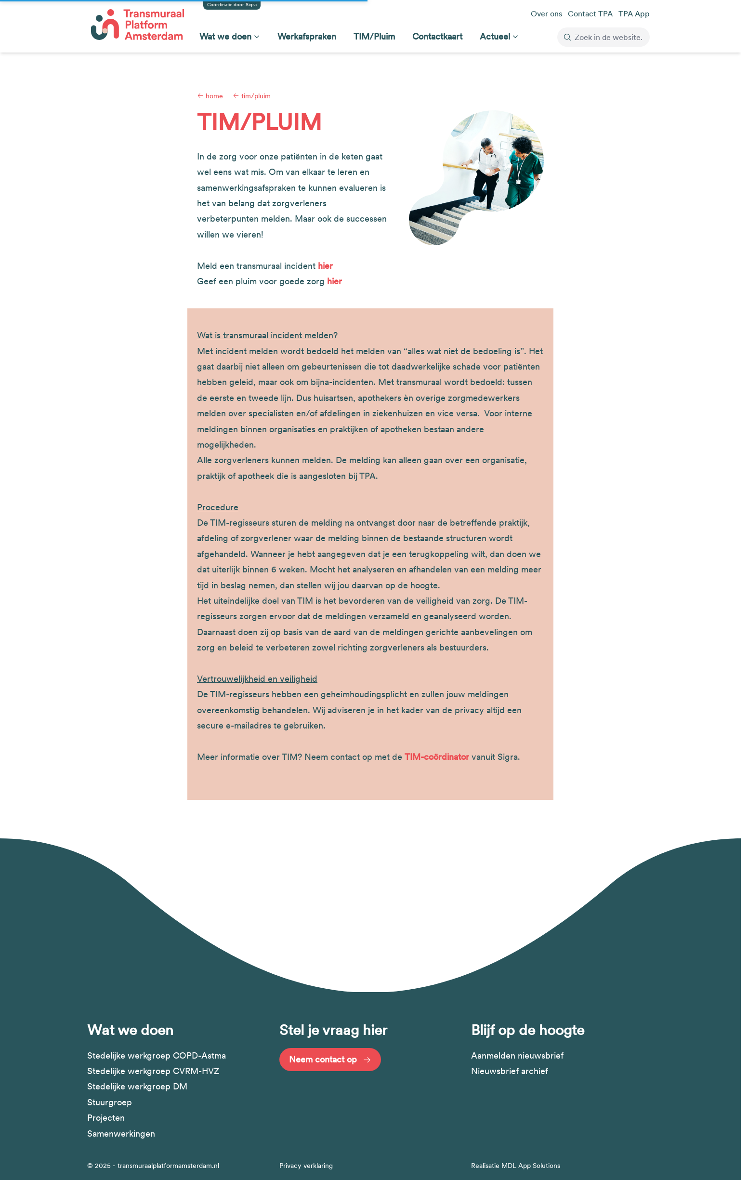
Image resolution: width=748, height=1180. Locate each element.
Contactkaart (437, 36)
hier (325, 265)
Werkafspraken (306, 36)
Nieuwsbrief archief (509, 1070)
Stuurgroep (109, 1102)
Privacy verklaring (306, 1165)
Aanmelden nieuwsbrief (517, 1055)
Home (210, 96)
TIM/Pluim (374, 36)
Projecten (106, 1117)
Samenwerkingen (121, 1133)
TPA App (634, 13)
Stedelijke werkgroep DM (137, 1086)
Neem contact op (330, 1059)
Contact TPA (590, 13)
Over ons (546, 13)
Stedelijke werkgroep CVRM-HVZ (153, 1070)
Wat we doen (225, 36)
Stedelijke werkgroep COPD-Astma (156, 1055)
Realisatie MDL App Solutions (515, 1165)
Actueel (495, 36)
